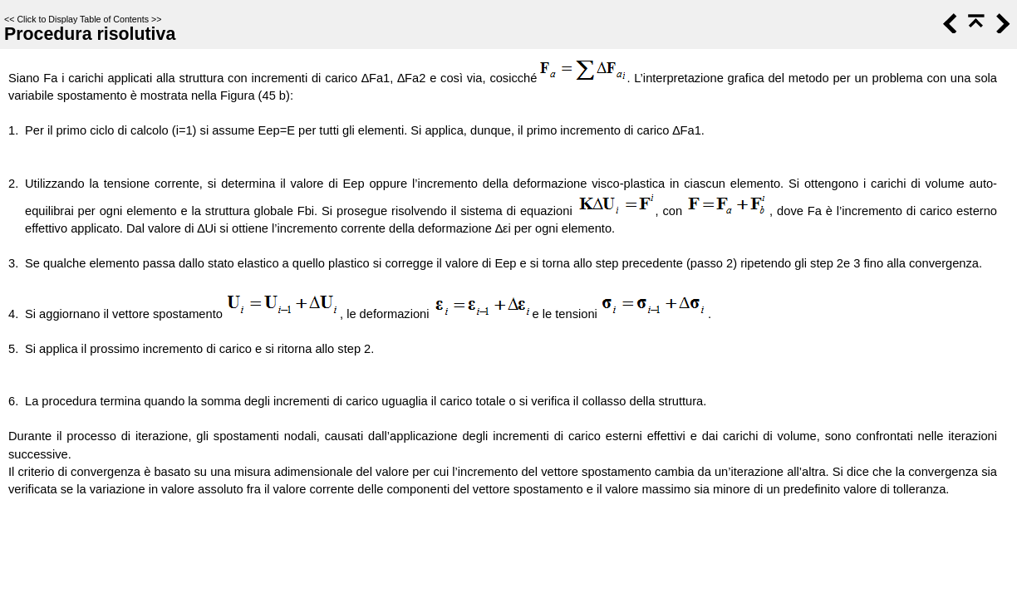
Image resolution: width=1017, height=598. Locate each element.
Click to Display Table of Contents (83, 19)
